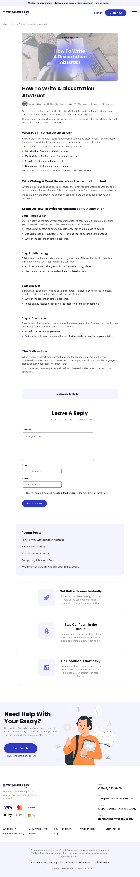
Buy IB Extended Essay (13, 833)
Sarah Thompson (92, 104)
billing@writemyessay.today (115, 819)
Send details (20, 748)
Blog (5, 24)
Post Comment (35, 503)
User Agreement (39, 862)
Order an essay (87, 828)
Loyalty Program (101, 862)
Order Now (116, 12)
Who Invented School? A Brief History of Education (50, 567)
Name (24, 465)
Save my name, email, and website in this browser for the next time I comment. (65, 493)
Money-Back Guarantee (78, 862)
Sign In (98, 13)
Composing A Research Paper (38, 560)
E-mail (25, 478)
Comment (26, 429)
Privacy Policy (56, 862)
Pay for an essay (62, 828)
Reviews (32, 833)
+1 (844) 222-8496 (109, 788)
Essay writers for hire (39, 828)
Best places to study (33, 546)
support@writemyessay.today (116, 808)
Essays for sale (113, 828)
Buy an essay (9, 828)
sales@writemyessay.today (115, 798)
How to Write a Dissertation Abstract (42, 540)
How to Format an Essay (35, 553)
